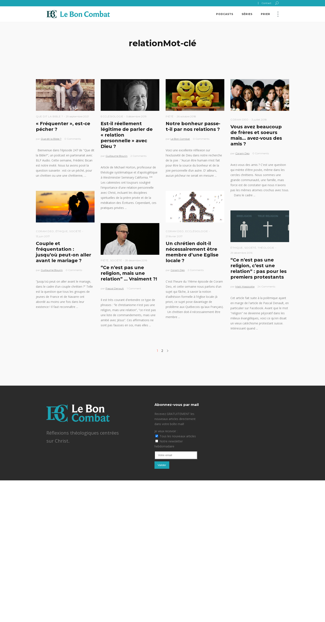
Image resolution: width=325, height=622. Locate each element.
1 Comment (134, 288)
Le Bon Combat (180, 138)
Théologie (266, 247)
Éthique (62, 231)
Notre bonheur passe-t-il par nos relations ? (193, 126)
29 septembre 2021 (77, 116)
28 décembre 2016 (136, 260)
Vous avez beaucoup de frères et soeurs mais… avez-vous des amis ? (256, 135)
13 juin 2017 (43, 236)
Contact (266, 3)
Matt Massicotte (245, 286)
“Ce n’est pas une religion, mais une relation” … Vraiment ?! (129, 273)
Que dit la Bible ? (49, 116)
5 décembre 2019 (136, 116)
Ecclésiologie (112, 116)
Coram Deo (239, 119)
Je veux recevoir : (165, 431)
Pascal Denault (115, 288)
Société (75, 231)
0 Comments (72, 138)
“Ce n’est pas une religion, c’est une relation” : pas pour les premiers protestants (258, 268)
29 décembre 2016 (241, 252)
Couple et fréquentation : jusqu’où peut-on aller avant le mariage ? (63, 252)
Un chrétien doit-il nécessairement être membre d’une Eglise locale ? (192, 252)
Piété (170, 116)
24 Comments (266, 286)
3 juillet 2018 (259, 119)
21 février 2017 (174, 236)
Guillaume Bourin (116, 155)
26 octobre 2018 (186, 116)
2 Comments (138, 155)
